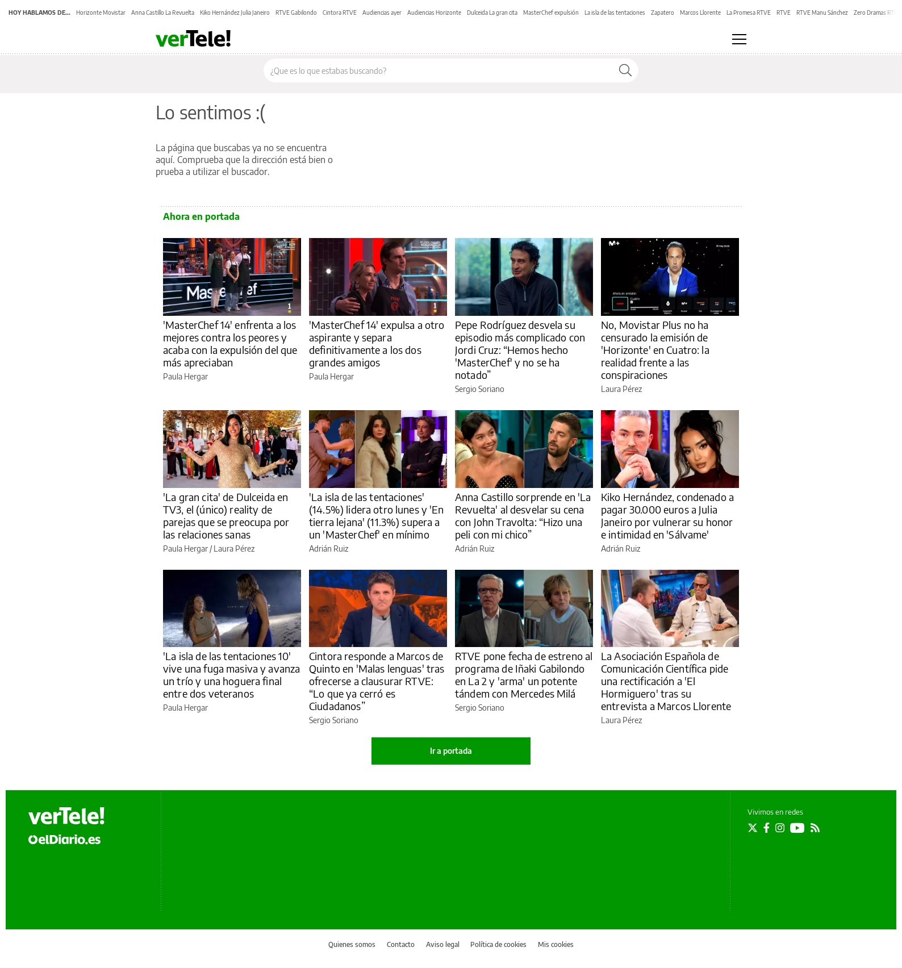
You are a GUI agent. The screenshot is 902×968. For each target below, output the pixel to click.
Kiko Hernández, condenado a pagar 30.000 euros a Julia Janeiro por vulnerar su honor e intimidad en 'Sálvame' (667, 515)
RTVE (783, 12)
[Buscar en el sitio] (438, 70)
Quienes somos (351, 944)
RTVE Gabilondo (296, 12)
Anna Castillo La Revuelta (162, 12)
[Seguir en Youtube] (797, 828)
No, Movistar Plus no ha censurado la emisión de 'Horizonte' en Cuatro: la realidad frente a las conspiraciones (655, 349)
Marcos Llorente (700, 12)
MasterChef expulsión (551, 12)
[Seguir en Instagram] (779, 828)
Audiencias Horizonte (434, 12)
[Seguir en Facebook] (766, 828)
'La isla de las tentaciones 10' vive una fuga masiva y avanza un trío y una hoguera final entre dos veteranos (231, 674)
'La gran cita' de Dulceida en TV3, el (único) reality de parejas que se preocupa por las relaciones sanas (226, 515)
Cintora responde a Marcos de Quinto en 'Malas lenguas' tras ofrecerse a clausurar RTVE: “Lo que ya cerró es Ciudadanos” (377, 680)
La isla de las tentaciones (614, 12)
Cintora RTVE (340, 12)
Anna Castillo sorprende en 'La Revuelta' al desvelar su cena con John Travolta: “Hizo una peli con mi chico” (523, 515)
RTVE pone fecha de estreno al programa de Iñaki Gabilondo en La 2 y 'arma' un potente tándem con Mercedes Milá (523, 674)
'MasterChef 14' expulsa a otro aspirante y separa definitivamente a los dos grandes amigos (377, 343)
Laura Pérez (621, 389)
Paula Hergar (185, 376)
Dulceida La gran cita (492, 12)
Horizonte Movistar (101, 12)
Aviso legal (443, 944)
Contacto (401, 944)
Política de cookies (498, 944)
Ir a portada (451, 751)
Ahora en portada (201, 216)
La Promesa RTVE (748, 12)
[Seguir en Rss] (815, 828)
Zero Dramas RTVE (877, 12)
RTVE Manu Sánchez (822, 12)
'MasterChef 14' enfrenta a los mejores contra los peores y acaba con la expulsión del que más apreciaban (230, 343)
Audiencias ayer (382, 12)
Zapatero (662, 12)
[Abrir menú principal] (739, 39)
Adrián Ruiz (328, 548)
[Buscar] (625, 70)
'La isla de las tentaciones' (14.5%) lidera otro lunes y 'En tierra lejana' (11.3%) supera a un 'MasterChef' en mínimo (376, 515)
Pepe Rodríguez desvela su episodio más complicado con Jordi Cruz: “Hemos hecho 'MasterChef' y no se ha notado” (520, 349)
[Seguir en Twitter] (753, 828)
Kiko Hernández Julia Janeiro (235, 12)
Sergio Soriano (479, 389)
